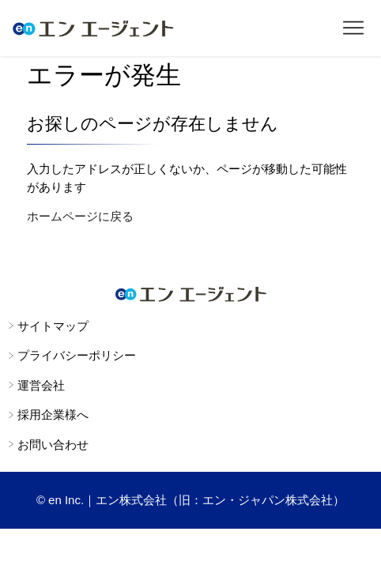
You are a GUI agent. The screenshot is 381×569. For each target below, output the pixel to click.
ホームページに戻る (80, 216)
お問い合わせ (53, 444)
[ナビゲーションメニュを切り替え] (353, 28)
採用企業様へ (53, 414)
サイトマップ (53, 326)
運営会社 (41, 385)
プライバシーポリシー (76, 355)
